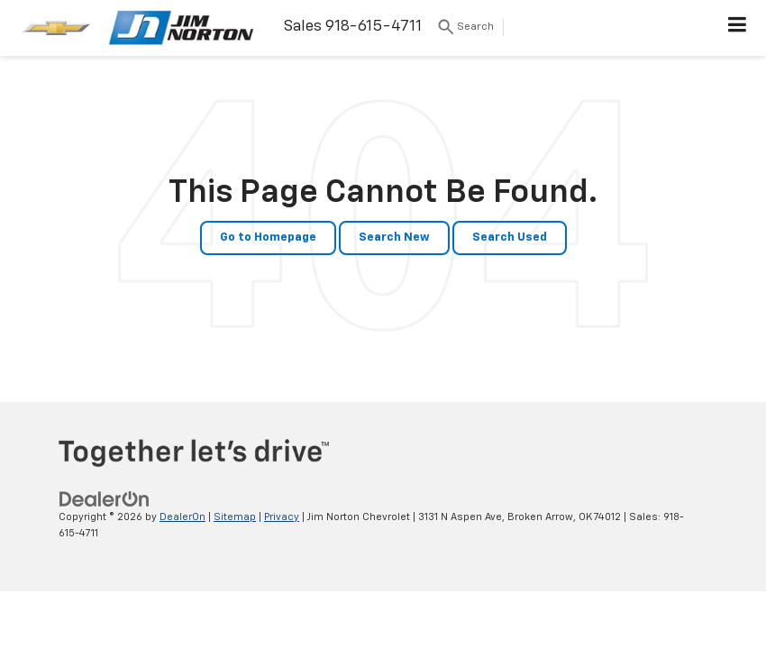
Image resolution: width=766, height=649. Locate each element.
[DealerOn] (104, 499)
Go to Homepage (268, 237)
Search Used (509, 237)
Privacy (281, 517)
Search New (394, 237)
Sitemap (235, 517)
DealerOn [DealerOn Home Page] (182, 517)
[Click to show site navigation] (737, 28)
